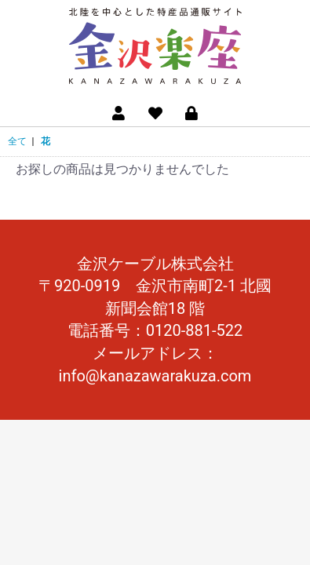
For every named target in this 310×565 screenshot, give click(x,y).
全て (17, 141)
